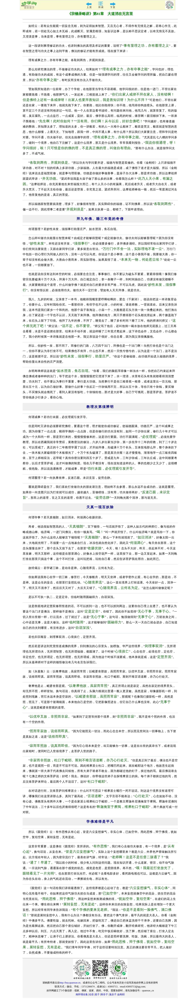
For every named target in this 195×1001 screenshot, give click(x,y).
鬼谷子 (112, 994)
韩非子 (104, 994)
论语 (91, 994)
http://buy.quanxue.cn (70, 982)
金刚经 (121, 994)
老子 (97, 994)
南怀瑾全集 (82, 994)
